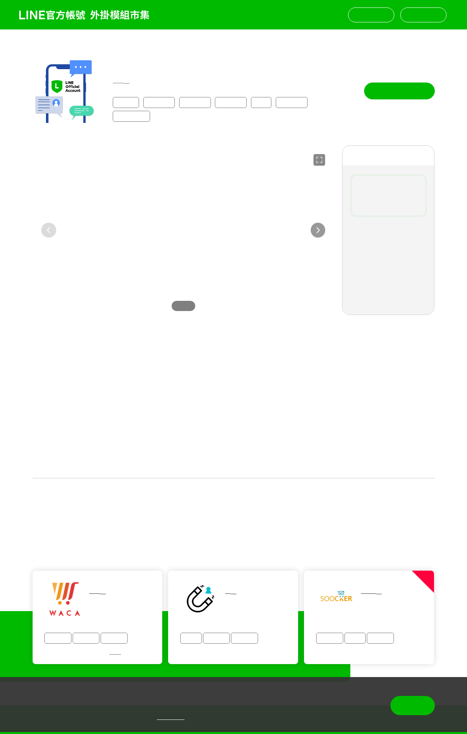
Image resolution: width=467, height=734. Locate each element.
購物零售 (159, 101)
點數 (261, 101)
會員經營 (195, 101)
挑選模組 (423, 15)
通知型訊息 (131, 115)
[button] (318, 229)
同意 (412, 705)
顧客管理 (231, 101)
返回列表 (36, 40)
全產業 (126, 101)
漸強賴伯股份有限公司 (140, 59)
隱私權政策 (171, 717)
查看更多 (234, 466)
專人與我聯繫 (399, 90)
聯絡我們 (371, 15)
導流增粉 (291, 101)
